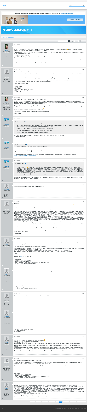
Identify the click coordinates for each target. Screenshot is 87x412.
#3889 (83, 118)
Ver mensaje (25, 121)
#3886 (83, 44)
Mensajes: (5, 57)
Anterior (32, 401)
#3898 (83, 336)
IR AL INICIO (77, 408)
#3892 (83, 184)
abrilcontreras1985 (6, 299)
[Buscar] (76, 6)
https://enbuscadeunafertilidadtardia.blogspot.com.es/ (25, 155)
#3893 (83, 201)
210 (43, 401)
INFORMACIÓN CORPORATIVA (61, 408)
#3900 (83, 383)
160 (40, 401)
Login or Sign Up (81, 0)
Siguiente (83, 401)
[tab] (4, 37)
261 (64, 401)
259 (57, 401)
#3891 (83, 160)
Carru (6, 50)
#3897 (83, 311)
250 (46, 401)
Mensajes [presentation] (4, 37)
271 (78, 401)
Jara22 (6, 244)
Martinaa (7, 124)
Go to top (83, 408)
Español (4, 408)
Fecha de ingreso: (6, 54)
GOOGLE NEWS (71, 408)
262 (68, 401)
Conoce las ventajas (75, 19)
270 (74, 401)
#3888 (83, 97)
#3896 (83, 293)
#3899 (83, 358)
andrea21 (6, 189)
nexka (6, 206)
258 (53, 401)
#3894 (83, 238)
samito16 (6, 75)
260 (61, 401)
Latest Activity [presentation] (11, 37)
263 (71, 401)
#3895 (83, 269)
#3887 (83, 69)
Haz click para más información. (67, 13)
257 (50, 401)
